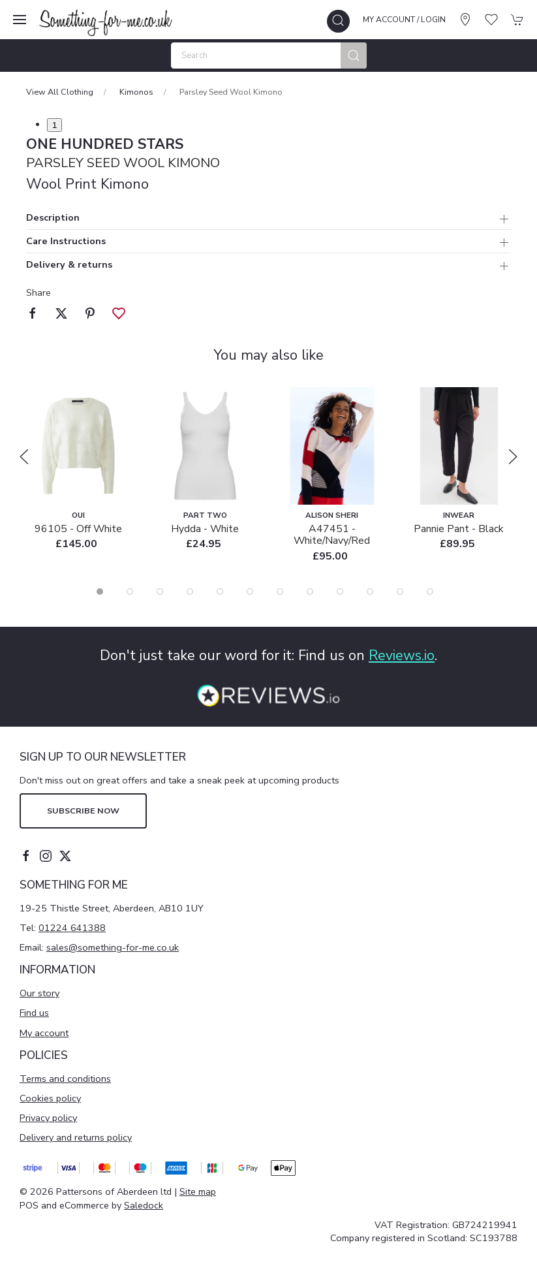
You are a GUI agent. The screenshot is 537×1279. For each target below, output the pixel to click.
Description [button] (53, 218)
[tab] (100, 591)
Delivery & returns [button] (69, 265)
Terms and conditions (65, 1078)
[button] (19, 19)
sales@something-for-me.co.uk (112, 947)
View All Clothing (59, 91)
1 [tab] (54, 125)
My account (44, 1032)
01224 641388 (72, 927)
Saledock (143, 1205)
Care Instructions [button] (66, 241)
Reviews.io (402, 655)
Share (38, 292)
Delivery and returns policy (76, 1137)
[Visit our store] (465, 19)
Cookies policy (50, 1098)
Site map (197, 1191)
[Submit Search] (354, 55)
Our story (39, 993)
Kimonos (136, 91)
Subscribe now (83, 810)
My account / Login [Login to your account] (404, 19)
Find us (34, 1012)
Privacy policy (48, 1117)
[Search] (269, 55)
